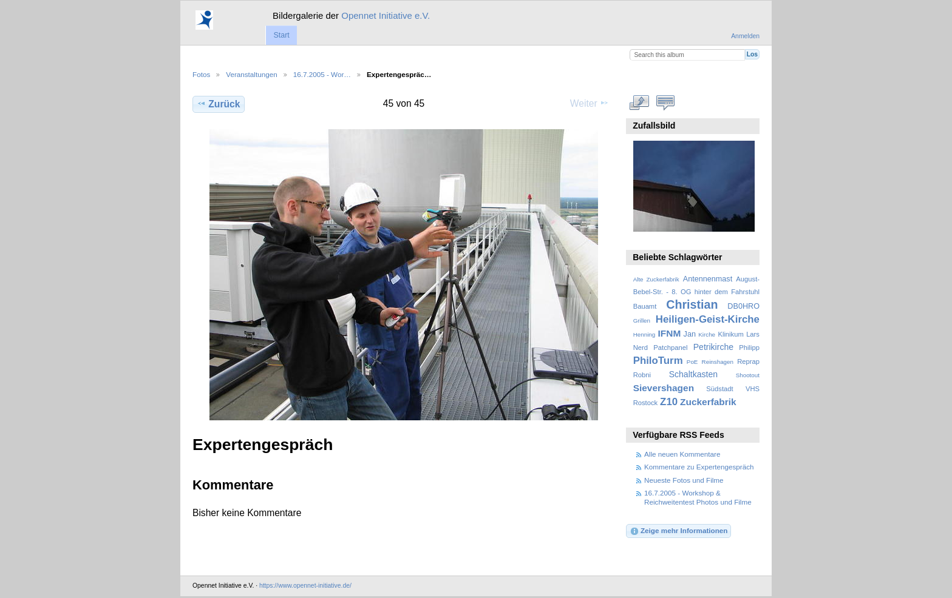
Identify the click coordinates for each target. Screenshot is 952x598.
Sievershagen (663, 388)
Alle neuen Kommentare (682, 454)
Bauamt (645, 306)
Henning (644, 334)
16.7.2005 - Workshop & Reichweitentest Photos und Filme (698, 497)
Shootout (748, 375)
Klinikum (730, 334)
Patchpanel (670, 347)
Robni (642, 374)
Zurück (218, 103)
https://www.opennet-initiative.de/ (305, 585)
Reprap (748, 361)
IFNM (669, 333)
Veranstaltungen (251, 74)
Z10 (669, 402)
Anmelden (745, 36)
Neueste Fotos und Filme (684, 480)
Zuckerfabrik (708, 402)
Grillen (641, 320)
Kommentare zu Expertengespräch (699, 467)
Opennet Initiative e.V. (385, 15)
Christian (692, 304)
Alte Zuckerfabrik (656, 279)
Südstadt (719, 388)
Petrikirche (713, 347)
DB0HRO (743, 306)
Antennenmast (707, 279)
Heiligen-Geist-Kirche (708, 319)
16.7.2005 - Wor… (322, 74)
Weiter (589, 103)
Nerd (640, 347)
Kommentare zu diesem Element (666, 102)
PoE (692, 361)
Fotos (201, 74)
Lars (753, 334)
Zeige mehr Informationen (679, 531)
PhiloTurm (658, 360)
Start (281, 35)
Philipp (749, 347)
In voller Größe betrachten (640, 102)
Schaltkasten (693, 374)
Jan (690, 334)
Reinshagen (717, 361)
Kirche (706, 334)
